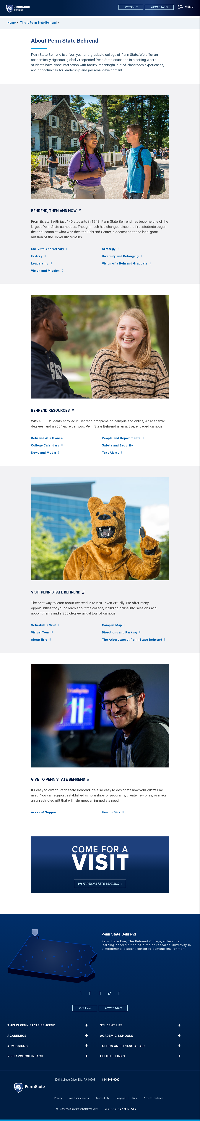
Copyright (121, 1098)
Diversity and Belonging (120, 256)
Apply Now (158, 7)
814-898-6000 (110, 1079)
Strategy (109, 249)
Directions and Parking (119, 632)
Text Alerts (110, 452)
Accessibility (102, 1098)
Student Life (111, 1025)
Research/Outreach (25, 1056)
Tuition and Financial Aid (122, 1046)
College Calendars (45, 445)
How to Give (111, 812)
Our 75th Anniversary (47, 249)
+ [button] (86, 1025)
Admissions (17, 1046)
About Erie (39, 639)
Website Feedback (153, 1098)
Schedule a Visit (43, 625)
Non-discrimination (79, 1098)
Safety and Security (117, 445)
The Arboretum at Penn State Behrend (132, 639)
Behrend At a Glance (47, 438)
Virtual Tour (40, 632)
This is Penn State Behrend (38, 22)
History (37, 256)
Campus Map (112, 625)
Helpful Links (112, 1056)
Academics (17, 1036)
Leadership (39, 263)
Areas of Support (44, 812)
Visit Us (130, 7)
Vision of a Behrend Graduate (125, 263)
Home (11, 22)
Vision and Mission (45, 270)
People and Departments (121, 438)
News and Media (43, 452)
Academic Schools (116, 1036)
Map (134, 1098)
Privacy (58, 1098)
